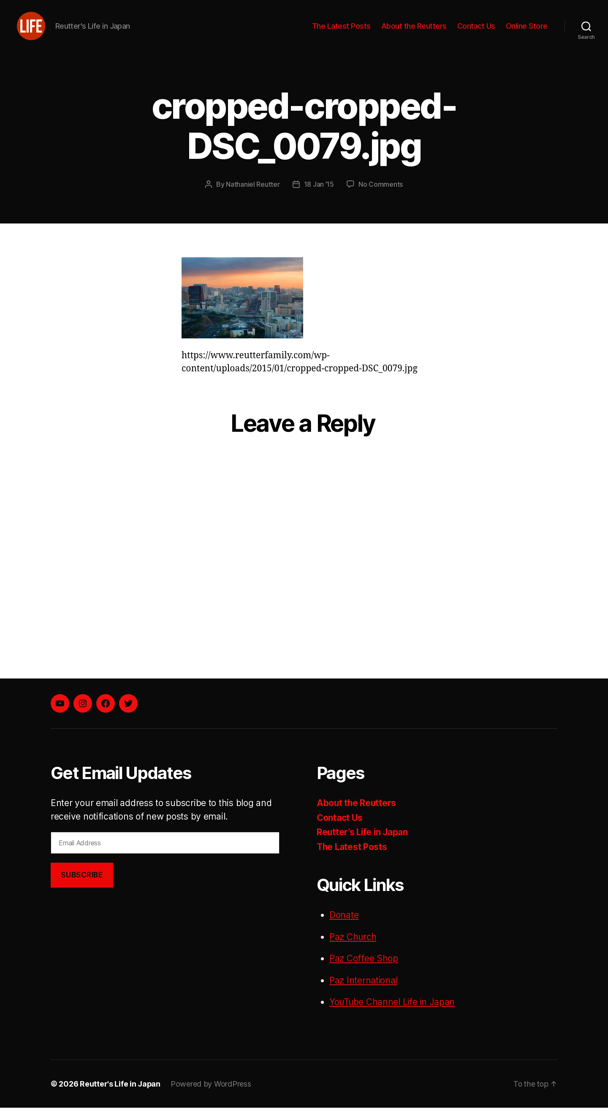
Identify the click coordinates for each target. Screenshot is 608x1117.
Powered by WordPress (211, 1093)
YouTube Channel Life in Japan (392, 1011)
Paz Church (353, 946)
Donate (343, 924)
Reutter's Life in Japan (120, 1093)
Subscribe (82, 884)
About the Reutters (414, 30)
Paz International (363, 989)
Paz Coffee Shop (363, 968)
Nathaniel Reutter (253, 194)
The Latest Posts (341, 30)
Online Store (527, 30)
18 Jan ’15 (319, 194)
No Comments (380, 194)
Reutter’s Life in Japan (363, 841)
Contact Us (476, 30)
